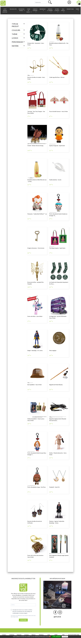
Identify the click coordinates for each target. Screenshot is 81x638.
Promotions (70, 9)
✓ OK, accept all (56, 636)
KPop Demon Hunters (5, 10)
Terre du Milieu (29, 10)
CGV (48, 634)
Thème (77, 9)
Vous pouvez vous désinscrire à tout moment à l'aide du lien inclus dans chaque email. (23, 616)
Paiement (19, 634)
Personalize (64, 636)
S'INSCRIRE (23, 620)
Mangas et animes (50, 10)
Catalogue (11, 634)
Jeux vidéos (63, 10)
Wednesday (42, 9)
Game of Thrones (35, 10)
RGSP (56, 634)
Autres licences (57, 10)
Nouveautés (13, 9)
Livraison (26, 634)
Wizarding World (21, 9)
